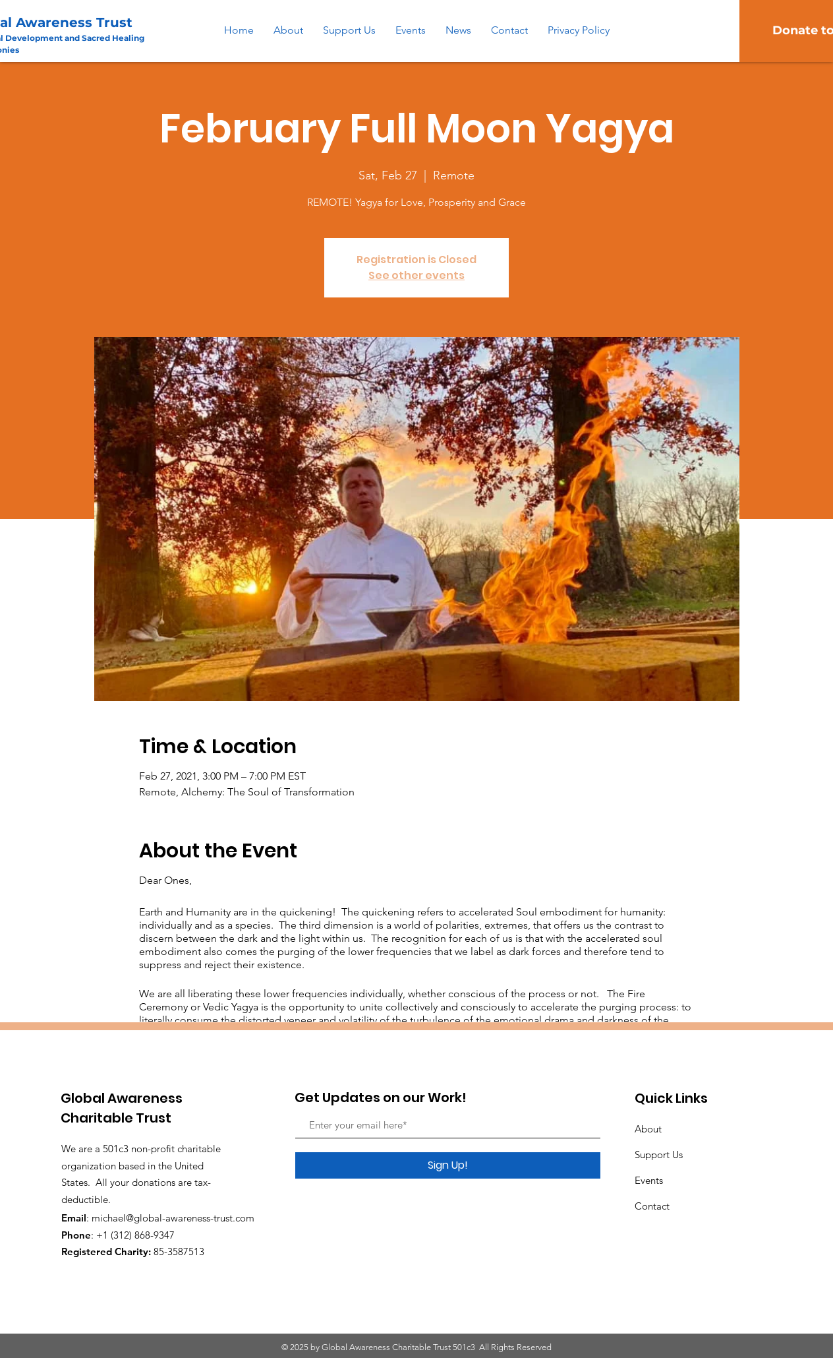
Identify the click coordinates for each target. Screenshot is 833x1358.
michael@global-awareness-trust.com (173, 1218)
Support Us (659, 1154)
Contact (652, 1206)
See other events (416, 275)
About (648, 1129)
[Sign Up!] (447, 1165)
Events (649, 1180)
